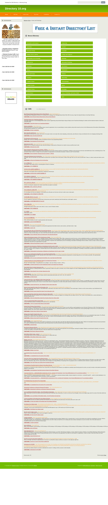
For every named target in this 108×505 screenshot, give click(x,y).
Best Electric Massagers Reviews (30, 327)
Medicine (64, 73)
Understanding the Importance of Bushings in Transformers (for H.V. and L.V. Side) (41, 246)
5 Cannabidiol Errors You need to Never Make (33, 352)
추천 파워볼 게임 (28, 204)
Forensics (64, 46)
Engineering (64, 43)
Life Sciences (64, 66)
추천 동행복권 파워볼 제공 (30, 176)
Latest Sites (25, 14)
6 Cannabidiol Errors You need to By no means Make (35, 380)
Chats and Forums (31, 73)
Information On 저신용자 (29, 444)
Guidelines (46, 14)
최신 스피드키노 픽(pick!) (29, 182)
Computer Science (31, 89)
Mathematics (64, 69)
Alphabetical (43, 109)
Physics (63, 85)
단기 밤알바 (26, 211)
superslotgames (27, 320)
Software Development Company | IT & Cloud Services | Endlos (37, 237)
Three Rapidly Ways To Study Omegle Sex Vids (34, 267)
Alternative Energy (31, 50)
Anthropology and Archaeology (33, 58)
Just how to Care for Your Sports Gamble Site (33, 438)
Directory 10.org (15, 8)
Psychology (64, 89)
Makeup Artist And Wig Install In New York (33, 313)
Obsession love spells (28, 143)
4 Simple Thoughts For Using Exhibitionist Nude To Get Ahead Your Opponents (40, 260)
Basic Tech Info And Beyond (30, 132)
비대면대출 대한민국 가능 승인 (31, 196)
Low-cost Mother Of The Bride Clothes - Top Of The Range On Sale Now (39, 391)
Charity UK (26, 224)
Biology (28, 69)
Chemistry (29, 77)
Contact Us (57, 14)
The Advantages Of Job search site (31, 138)
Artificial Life (30, 62)
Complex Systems (30, 85)
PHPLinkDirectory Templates (89, 465)
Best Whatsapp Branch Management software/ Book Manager (36, 113)
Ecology (28, 96)
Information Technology (67, 62)
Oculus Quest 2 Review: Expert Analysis (32, 306)
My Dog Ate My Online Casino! (30, 411)
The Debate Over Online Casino (30, 404)
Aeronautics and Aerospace (33, 43)
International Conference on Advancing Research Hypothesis (36, 387)
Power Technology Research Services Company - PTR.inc (36, 149)
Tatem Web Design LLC (29, 430)
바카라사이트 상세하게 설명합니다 (32, 169)
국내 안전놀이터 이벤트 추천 (30, 189)
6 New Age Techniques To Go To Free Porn (33, 156)
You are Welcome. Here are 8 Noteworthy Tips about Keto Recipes (37, 230)
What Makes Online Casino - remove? (32, 334)
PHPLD (35, 465)
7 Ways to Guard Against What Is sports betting (33, 300)
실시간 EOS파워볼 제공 (29, 217)
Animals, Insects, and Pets (32, 54)
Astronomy (29, 66)
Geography (64, 50)
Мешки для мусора (28, 339)
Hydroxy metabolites (28, 126)
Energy (28, 100)
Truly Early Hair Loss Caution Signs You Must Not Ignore (36, 358)
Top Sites (36, 14)
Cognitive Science (30, 81)
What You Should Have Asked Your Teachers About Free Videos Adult (38, 293)
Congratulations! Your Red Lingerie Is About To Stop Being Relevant (38, 365)
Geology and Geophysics (67, 54)
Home (6, 14)
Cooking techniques (28, 417)
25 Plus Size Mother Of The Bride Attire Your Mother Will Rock (37, 398)
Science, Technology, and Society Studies (70, 93)
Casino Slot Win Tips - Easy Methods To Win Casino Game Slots (37, 279)
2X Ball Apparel (27, 273)
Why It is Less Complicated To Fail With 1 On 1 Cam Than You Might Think (39, 253)
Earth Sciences (30, 93)
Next (105, 455)
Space (63, 96)
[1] (102, 455)
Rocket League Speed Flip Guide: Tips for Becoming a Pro (36, 287)
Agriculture (29, 46)
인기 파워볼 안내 (28, 163)
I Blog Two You (99, 465)
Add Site (15, 14)
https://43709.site (27, 425)
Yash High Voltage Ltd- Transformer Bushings (33, 119)
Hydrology (64, 58)
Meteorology (64, 77)
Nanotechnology (65, 81)
